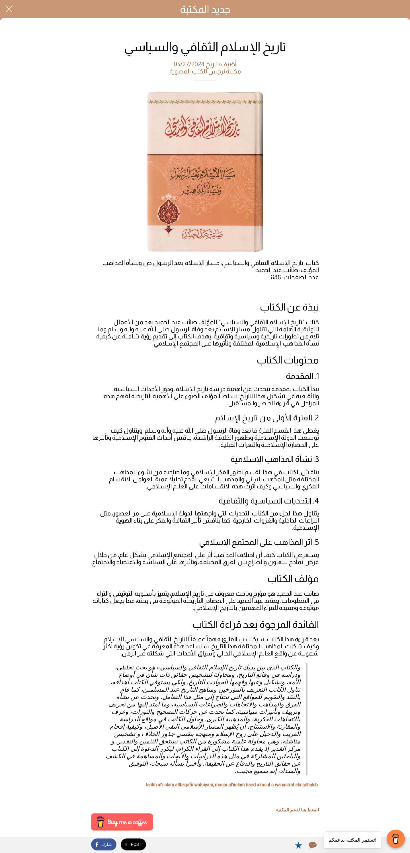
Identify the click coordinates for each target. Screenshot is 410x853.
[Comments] (312, 845)
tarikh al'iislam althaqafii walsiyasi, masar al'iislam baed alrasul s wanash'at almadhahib (232, 785)
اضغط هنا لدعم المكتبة (297, 810)
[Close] (9, 9)
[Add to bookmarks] (298, 845)
